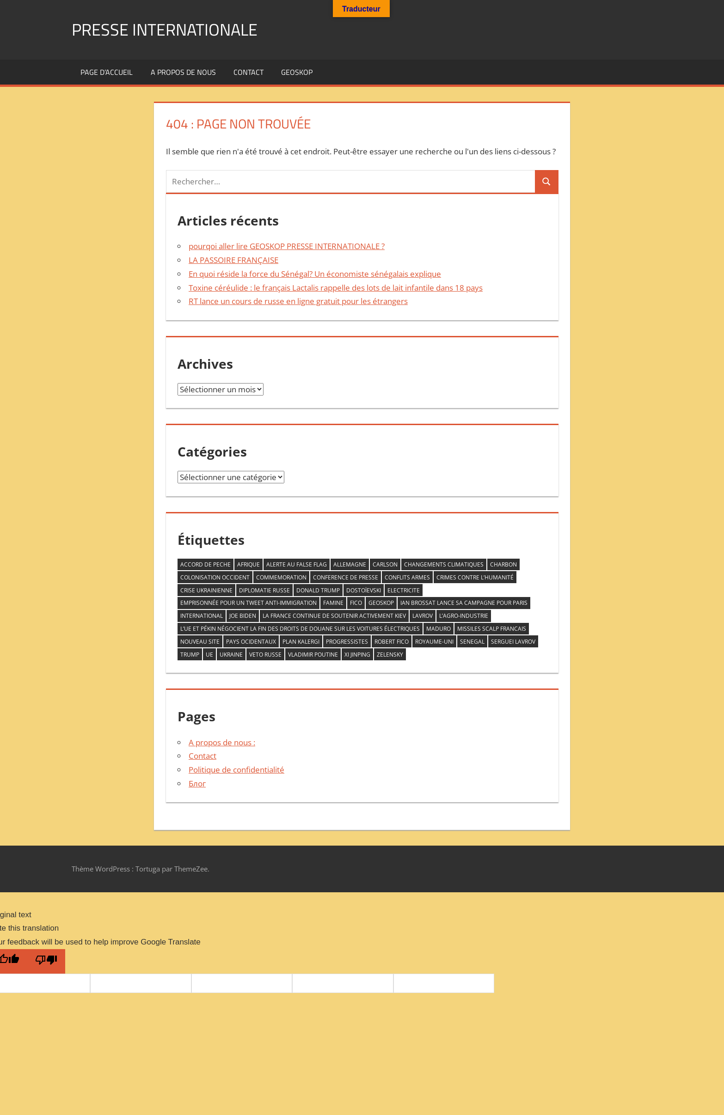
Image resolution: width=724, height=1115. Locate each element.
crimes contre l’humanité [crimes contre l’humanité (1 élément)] (475, 577)
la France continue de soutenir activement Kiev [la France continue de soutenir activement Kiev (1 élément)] (334, 616)
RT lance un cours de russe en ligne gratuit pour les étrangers (298, 301)
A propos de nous (183, 72)
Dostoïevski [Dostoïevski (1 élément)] (363, 590)
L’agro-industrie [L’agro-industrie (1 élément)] (463, 616)
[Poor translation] (46, 961)
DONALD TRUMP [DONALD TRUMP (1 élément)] (318, 590)
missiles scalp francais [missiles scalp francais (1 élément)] (491, 629)
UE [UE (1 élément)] (209, 654)
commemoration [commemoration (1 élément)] (281, 577)
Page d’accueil (106, 72)
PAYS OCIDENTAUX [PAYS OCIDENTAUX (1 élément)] (251, 642)
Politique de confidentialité (236, 769)
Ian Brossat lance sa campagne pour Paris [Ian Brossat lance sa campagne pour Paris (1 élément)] (464, 603)
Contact (248, 72)
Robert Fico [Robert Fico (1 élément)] (391, 642)
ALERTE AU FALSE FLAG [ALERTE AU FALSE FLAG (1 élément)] (296, 564)
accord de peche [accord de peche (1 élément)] (205, 564)
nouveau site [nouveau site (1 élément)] (200, 642)
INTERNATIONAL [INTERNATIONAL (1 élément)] (201, 616)
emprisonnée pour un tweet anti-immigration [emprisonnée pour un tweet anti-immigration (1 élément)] (248, 603)
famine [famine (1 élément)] (333, 603)
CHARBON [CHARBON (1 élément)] (503, 564)
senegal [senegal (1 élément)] (472, 642)
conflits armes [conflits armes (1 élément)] (407, 577)
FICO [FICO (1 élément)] (356, 603)
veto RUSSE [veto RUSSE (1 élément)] (265, 654)
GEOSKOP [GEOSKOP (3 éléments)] (381, 603)
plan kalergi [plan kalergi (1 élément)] (300, 642)
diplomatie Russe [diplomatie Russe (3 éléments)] (264, 590)
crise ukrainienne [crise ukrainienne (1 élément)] (206, 590)
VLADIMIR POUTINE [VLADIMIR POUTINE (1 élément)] (313, 654)
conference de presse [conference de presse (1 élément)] (345, 577)
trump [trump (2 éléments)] (189, 654)
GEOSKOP (297, 72)
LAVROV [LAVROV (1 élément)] (422, 616)
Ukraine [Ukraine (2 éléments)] (231, 654)
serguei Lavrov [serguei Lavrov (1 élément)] (513, 642)
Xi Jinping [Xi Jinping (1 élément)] (357, 654)
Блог (197, 783)
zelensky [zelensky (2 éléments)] (390, 654)
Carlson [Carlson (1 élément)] (385, 564)
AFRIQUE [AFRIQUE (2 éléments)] (248, 564)
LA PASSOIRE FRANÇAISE (233, 260)
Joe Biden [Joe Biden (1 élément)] (242, 616)
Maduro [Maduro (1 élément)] (438, 629)
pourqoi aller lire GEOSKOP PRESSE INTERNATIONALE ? (287, 246)
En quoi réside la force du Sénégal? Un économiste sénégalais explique (315, 273)
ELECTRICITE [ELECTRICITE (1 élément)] (403, 590)
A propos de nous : (222, 742)
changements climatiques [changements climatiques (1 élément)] (444, 564)
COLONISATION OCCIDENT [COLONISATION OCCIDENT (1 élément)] (215, 577)
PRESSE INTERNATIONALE (165, 29)
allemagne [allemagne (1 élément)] (349, 564)
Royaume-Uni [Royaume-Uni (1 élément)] (434, 642)
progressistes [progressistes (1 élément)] (347, 642)
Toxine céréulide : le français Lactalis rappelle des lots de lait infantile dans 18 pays (336, 287)
